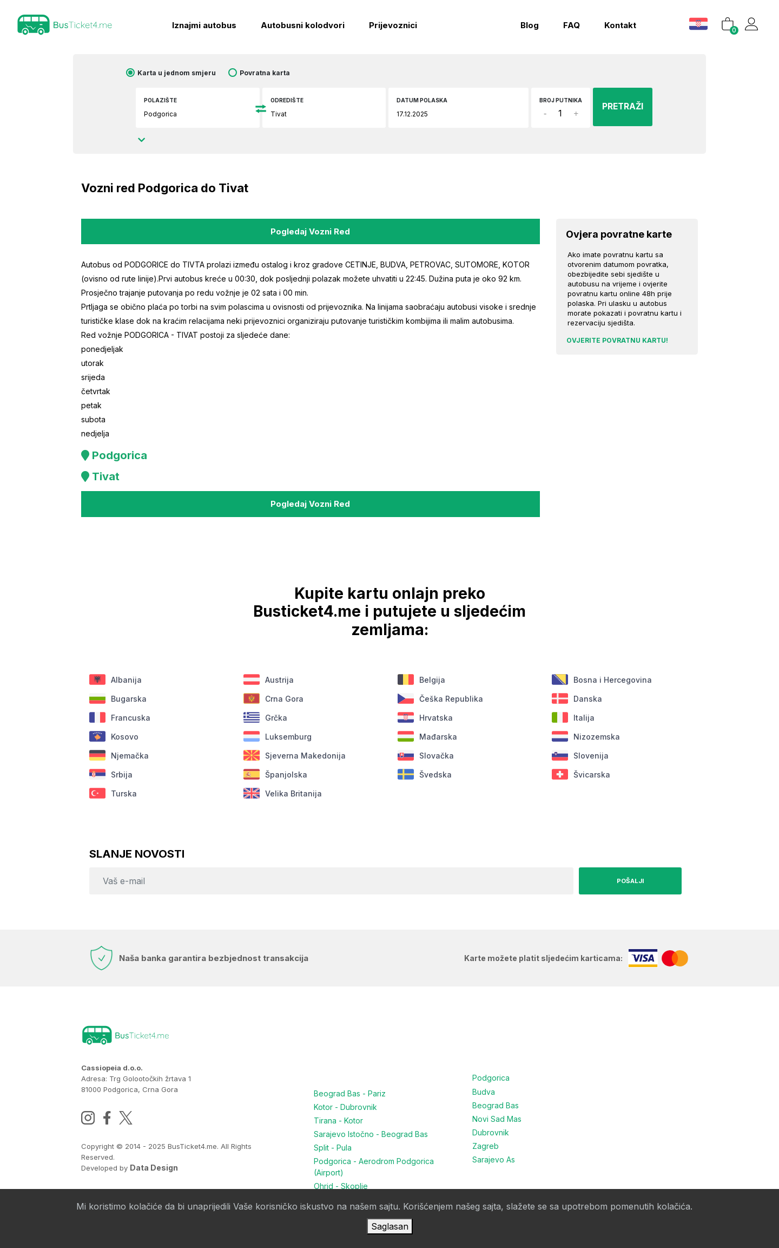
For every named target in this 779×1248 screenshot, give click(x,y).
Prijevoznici (389, 23)
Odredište (291, 100)
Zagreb (485, 1140)
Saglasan (389, 1226)
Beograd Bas (495, 1101)
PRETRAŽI (615, 107)
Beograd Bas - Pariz (350, 1090)
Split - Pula (333, 1142)
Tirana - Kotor (338, 1116)
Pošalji (627, 878)
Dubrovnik (490, 1127)
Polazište (170, 100)
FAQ (568, 23)
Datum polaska (422, 100)
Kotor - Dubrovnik (345, 1103)
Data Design (154, 1164)
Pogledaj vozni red (310, 230)
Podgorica (491, 1075)
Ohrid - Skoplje (341, 1180)
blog (526, 23)
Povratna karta (275, 73)
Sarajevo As (493, 1153)
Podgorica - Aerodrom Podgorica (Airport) (374, 1161)
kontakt (617, 23)
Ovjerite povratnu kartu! (617, 340)
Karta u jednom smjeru (187, 73)
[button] (697, 21)
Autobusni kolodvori (299, 23)
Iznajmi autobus (200, 23)
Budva (483, 1088)
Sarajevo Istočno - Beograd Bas (371, 1129)
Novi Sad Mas (496, 1114)
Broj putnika (547, 104)
